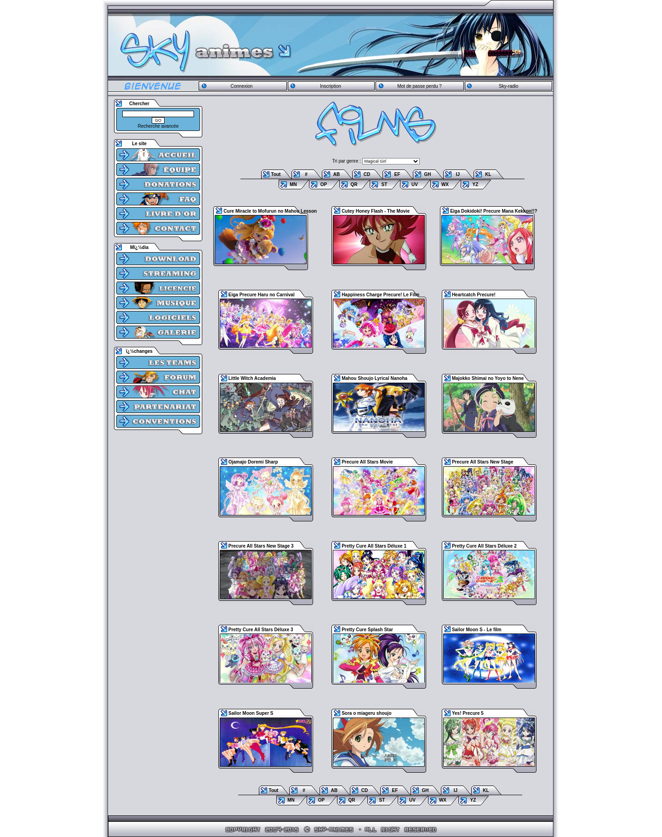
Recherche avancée (158, 126)
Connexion (241, 86)
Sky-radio (508, 86)
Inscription (330, 86)
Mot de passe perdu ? (419, 86)
